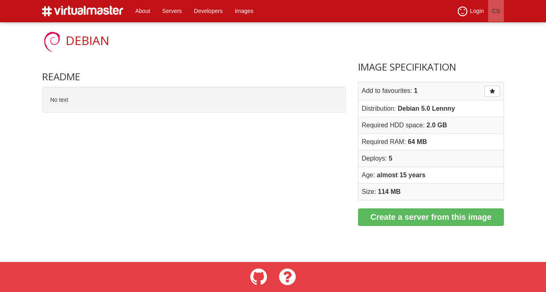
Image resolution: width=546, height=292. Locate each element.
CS (496, 11)
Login (471, 11)
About (142, 11)
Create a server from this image (430, 217)
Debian (87, 40)
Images (244, 11)
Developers (208, 11)
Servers (172, 11)
